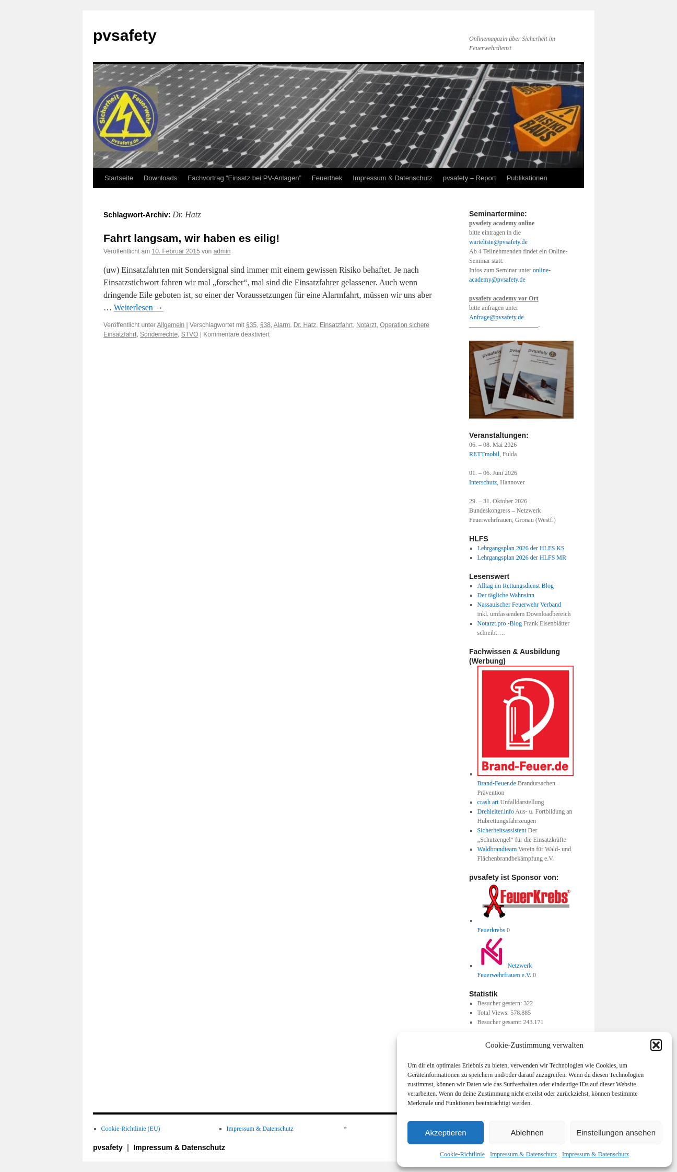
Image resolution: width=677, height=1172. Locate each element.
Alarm (282, 325)
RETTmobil (484, 454)
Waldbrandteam (497, 849)
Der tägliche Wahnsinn (505, 595)
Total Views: (494, 1012)
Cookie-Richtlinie (462, 1154)
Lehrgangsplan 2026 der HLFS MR (521, 557)
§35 (251, 325)
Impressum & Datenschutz (523, 1154)
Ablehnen (526, 1132)
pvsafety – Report (469, 178)
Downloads (160, 178)
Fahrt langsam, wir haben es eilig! (191, 238)
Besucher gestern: (500, 1003)
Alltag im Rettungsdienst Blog (515, 585)
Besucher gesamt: (500, 1022)
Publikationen (527, 178)
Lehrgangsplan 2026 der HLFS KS (521, 548)
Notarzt (366, 325)
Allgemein (171, 325)
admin (222, 251)
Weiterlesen (139, 307)
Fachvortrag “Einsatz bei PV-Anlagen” (244, 178)
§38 (265, 325)
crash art (488, 802)
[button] (656, 1045)
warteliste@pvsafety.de (498, 242)
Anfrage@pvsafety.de (496, 317)
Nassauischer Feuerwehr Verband (519, 604)
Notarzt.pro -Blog (499, 623)
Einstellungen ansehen (616, 1132)
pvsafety (125, 35)
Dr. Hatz (305, 325)
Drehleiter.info (495, 811)
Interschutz (483, 482)
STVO (190, 334)
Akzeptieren (445, 1132)
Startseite (118, 178)
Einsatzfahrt (336, 325)
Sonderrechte (159, 334)
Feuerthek (327, 178)
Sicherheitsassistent (502, 830)
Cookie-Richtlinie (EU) (130, 1128)
